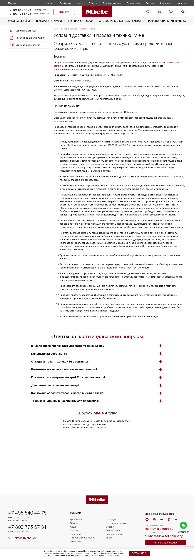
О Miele (74, 523)
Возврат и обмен (115, 534)
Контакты (181, 3)
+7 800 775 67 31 (19, 13)
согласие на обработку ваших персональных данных (67, 553)
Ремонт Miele (113, 530)
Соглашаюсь (139, 553)
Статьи (74, 530)
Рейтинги (93, 3)
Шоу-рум (49, 3)
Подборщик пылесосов (82, 537)
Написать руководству (165, 542)
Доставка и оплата (112, 3)
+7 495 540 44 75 (19, 9)
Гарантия (150, 3)
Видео (109, 537)
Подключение (133, 3)
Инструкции (165, 3)
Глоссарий (75, 534)
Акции (80, 3)
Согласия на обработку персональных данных (97, 555)
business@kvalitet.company (164, 536)
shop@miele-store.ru (159, 528)
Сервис (110, 527)
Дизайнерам (65, 3)
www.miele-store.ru (80, 80)
